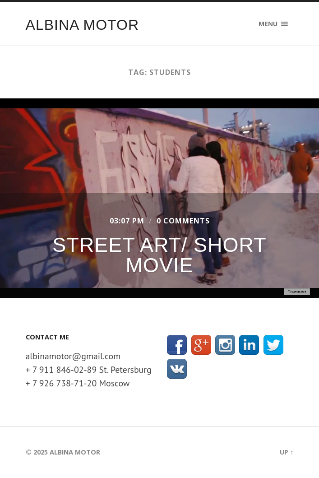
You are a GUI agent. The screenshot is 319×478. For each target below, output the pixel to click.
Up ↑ (286, 452)
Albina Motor (82, 25)
